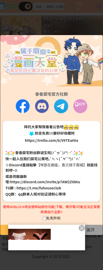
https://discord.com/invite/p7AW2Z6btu (45, 182)
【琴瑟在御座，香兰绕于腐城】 (62, 165)
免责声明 (53, 218)
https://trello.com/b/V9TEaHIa (51, 140)
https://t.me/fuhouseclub (38, 188)
